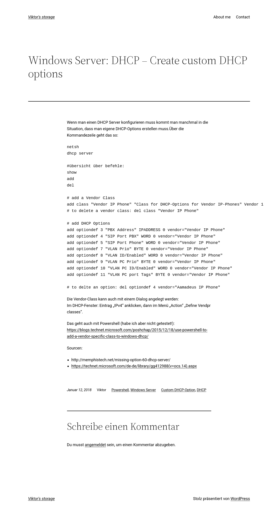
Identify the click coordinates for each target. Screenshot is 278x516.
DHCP (201, 390)
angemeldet (95, 444)
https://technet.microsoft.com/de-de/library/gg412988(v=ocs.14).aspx (134, 366)
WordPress (240, 498)
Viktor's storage (41, 17)
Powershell (120, 390)
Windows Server (143, 390)
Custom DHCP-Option (178, 390)
